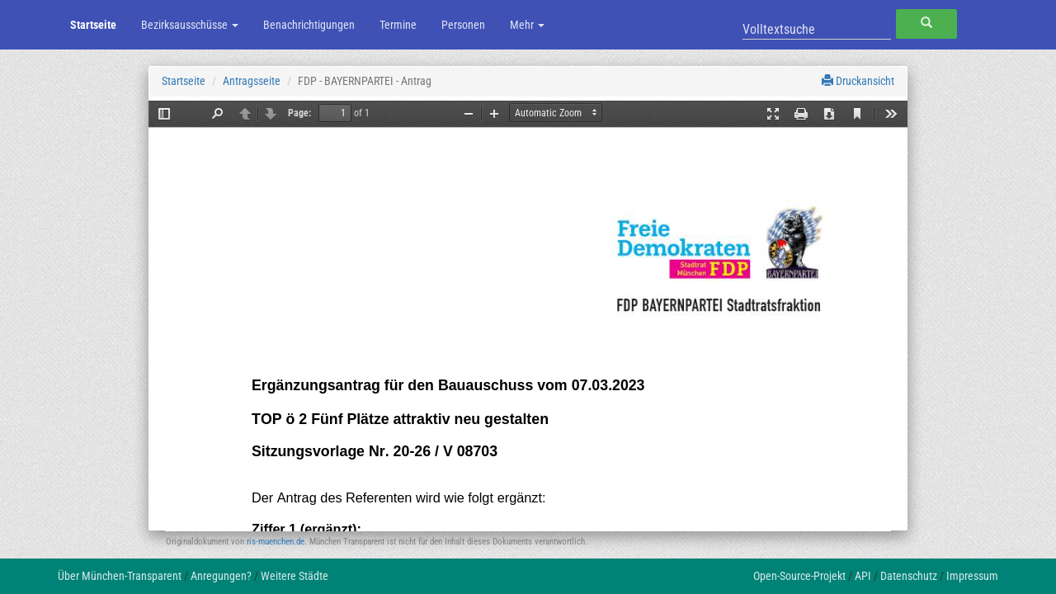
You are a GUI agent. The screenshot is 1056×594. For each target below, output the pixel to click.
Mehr (527, 24)
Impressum (972, 575)
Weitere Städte (294, 575)
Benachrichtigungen (309, 24)
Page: (299, 113)
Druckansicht (858, 80)
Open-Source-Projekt (799, 575)
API (863, 575)
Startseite (93, 24)
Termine (398, 24)
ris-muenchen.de (275, 541)
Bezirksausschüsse (189, 24)
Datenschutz (908, 575)
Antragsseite (251, 80)
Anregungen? (221, 575)
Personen (463, 24)
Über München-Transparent (120, 575)
